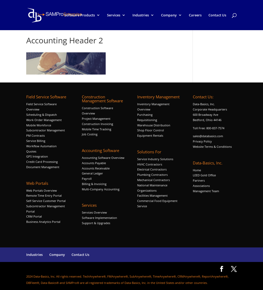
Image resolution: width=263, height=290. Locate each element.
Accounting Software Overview (103, 158)
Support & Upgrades (96, 223)
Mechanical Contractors (153, 180)
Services (113, 15)
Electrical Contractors (152, 169)
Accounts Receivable (96, 168)
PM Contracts (35, 135)
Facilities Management (152, 195)
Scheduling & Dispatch (41, 115)
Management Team (206, 191)
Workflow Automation (41, 146)
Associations (201, 186)
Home (197, 170)
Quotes (31, 151)
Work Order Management (44, 120)
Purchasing (145, 115)
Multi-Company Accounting (100, 189)
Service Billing (35, 141)
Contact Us (217, 15)
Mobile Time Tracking (96, 129)
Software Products (79, 15)
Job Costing (89, 134)
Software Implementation (99, 218)
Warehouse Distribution (153, 125)
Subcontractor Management (45, 130)
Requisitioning (147, 120)
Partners (199, 180)
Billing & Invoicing (94, 184)
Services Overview (94, 212)
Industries (140, 15)
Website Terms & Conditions (212, 147)
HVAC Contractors (149, 164)
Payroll (87, 179)
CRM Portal (34, 216)
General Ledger (92, 173)
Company (169, 15)
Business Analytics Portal (43, 222)
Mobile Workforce (38, 125)
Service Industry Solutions (155, 159)
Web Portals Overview (41, 190)
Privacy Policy (202, 141)
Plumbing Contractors (152, 175)
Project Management (96, 119)
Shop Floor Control (150, 130)
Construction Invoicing (98, 124)
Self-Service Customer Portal (46, 201)
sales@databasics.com (208, 136)
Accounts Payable (94, 163)
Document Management (43, 167)
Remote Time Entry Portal (44, 195)
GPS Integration (37, 156)
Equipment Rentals (150, 135)
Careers (195, 15)
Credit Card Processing (42, 162)
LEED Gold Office (204, 175)
